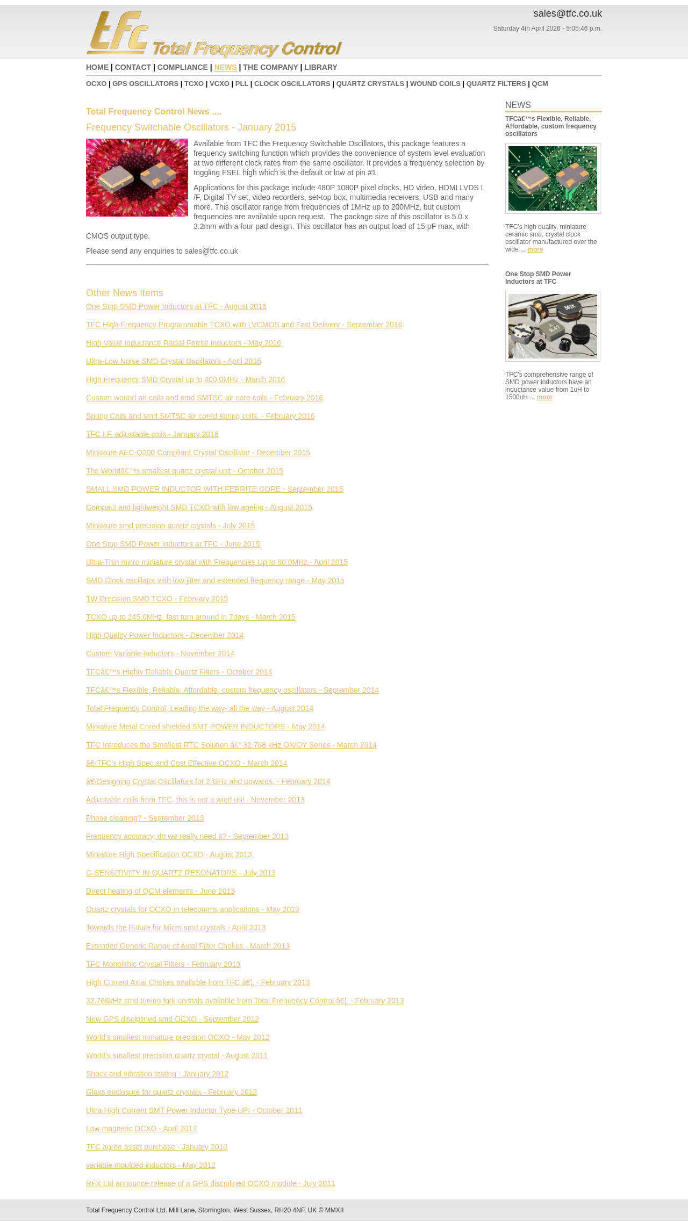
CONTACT (133, 67)
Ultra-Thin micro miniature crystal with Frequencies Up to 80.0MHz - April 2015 (217, 562)
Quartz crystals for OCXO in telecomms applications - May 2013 (192, 909)
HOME (97, 67)
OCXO (96, 84)
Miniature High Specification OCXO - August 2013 (169, 854)
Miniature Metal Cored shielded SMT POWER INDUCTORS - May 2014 (205, 726)
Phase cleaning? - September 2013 (145, 818)
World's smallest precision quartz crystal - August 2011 (177, 1055)
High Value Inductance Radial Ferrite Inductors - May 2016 (183, 343)
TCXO (194, 84)
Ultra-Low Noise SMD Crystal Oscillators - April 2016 (173, 361)
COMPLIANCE (182, 67)
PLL (241, 84)
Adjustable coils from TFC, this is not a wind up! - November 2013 (195, 799)
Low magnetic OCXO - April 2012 (141, 1128)
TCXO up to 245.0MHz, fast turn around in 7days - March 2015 (191, 617)
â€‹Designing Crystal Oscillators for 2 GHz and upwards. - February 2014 (208, 781)
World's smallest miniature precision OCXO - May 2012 (178, 1037)
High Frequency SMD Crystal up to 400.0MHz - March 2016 (185, 379)
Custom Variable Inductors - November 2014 (160, 653)
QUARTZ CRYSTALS (370, 84)
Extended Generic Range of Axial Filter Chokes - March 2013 (188, 946)
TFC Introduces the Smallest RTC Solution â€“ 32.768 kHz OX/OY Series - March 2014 (231, 745)
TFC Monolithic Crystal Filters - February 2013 (163, 964)
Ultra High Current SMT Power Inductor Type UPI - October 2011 (194, 1110)
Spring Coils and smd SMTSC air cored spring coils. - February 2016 (200, 416)
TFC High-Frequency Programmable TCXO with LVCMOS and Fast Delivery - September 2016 (244, 324)
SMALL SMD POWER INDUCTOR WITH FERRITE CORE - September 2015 (214, 489)
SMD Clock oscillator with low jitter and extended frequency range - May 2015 (215, 580)
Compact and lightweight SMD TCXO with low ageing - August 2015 (199, 507)
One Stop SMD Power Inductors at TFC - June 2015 (173, 544)
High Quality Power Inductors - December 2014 (164, 635)
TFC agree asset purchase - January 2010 (156, 1147)
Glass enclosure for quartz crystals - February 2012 (171, 1092)
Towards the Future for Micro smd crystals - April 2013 (176, 927)
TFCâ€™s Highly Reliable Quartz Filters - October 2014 (179, 671)
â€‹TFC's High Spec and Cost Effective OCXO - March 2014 (186, 763)
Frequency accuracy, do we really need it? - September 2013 (187, 836)
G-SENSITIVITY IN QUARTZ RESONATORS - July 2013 (181, 872)
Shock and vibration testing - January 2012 (157, 1073)
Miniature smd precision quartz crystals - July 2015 (170, 525)
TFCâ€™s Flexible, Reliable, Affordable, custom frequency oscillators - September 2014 (232, 690)
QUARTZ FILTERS (496, 84)
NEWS (225, 67)
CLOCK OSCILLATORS (292, 84)
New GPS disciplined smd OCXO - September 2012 (172, 1019)
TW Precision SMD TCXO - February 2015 (157, 598)
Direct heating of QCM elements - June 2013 (160, 891)
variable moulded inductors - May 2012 (151, 1165)
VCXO (220, 84)
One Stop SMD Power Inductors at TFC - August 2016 (176, 306)
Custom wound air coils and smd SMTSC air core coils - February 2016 (204, 397)
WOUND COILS (435, 84)
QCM (540, 84)
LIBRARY (321, 67)
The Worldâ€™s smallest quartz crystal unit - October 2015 (184, 470)
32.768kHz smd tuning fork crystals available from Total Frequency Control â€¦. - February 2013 (245, 1000)
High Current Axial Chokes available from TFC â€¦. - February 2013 (198, 982)
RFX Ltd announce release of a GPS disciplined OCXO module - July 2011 (210, 1183)
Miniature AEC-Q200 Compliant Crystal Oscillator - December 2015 (198, 452)
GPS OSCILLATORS (145, 84)
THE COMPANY (270, 67)
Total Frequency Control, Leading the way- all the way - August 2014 (199, 708)
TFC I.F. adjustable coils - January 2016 (152, 434)
